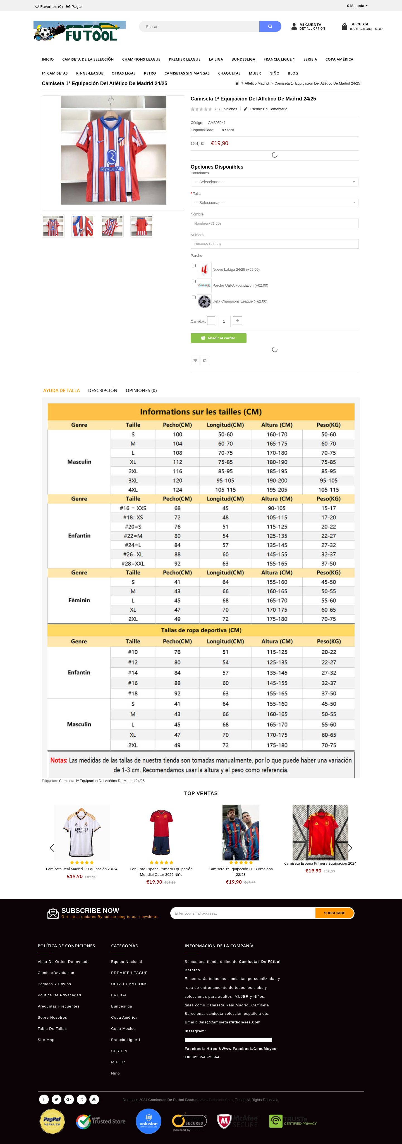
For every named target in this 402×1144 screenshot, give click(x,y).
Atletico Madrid (257, 83)
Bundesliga (243, 59)
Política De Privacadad (59, 995)
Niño (274, 73)
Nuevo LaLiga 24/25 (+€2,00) (228, 269)
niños (258, 996)
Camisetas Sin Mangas (187, 73)
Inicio (48, 59)
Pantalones (200, 173)
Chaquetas (229, 73)
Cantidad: (198, 321)
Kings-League (89, 73)
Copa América (339, 59)
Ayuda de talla (61, 390)
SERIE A (310, 59)
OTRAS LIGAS (124, 73)
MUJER (255, 73)
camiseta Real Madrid (228, 1005)
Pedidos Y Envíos (54, 984)
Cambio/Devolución (56, 973)
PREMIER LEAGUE (184, 59)
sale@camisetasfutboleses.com (229, 1022)
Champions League (141, 59)
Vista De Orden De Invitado (64, 962)
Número (197, 235)
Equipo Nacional (126, 962)
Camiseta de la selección (88, 59)
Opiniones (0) (141, 390)
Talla (197, 193)
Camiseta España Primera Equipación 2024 (320, 863)
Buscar (270, 26)
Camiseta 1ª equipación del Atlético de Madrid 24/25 (317, 83)
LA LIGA (216, 59)
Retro (150, 73)
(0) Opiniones (226, 109)
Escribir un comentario (265, 109)
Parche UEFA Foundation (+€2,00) (232, 285)
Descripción (103, 390)
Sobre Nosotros (52, 1017)
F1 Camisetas (55, 73)
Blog (293, 73)
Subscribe (334, 913)
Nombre (197, 214)
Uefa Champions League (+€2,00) (232, 301)
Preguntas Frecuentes (59, 1006)
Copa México (123, 1029)
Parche (196, 255)
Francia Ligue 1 (279, 59)
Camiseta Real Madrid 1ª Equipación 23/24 (82, 868)
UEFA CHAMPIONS (129, 984)
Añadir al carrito (221, 338)
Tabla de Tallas (52, 1029)
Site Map (46, 1040)
